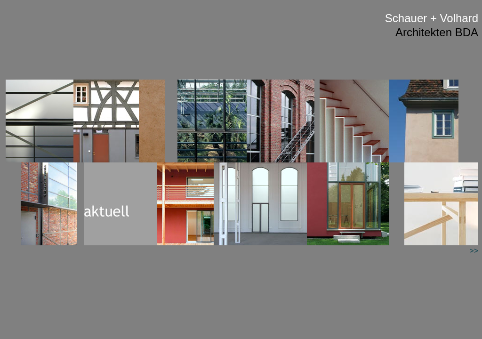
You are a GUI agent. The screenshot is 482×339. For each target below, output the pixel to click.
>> (473, 251)
